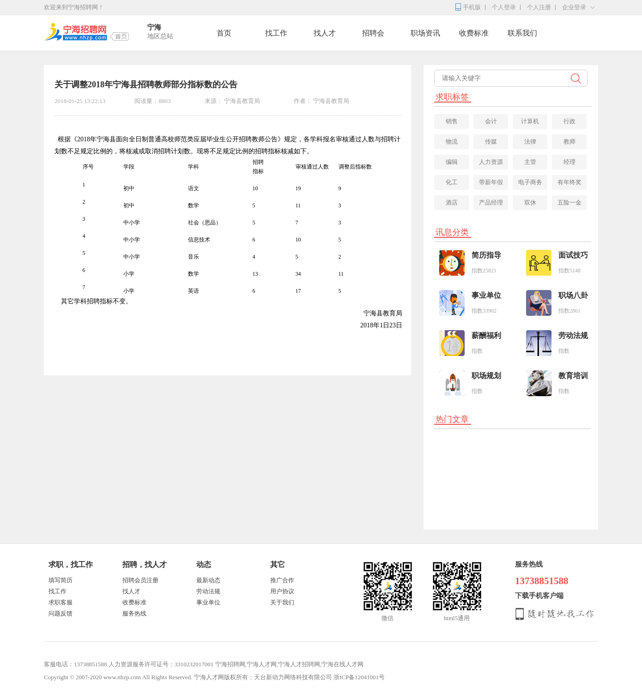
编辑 (452, 161)
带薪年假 (491, 182)
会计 (491, 121)
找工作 (276, 33)
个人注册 (539, 7)
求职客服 (60, 602)
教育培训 (573, 376)
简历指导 (486, 255)
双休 (530, 202)
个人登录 (504, 7)
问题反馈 (60, 613)
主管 (530, 161)
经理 (569, 161)
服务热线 (134, 613)
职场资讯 (425, 33)
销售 (452, 121)
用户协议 (282, 591)
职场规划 (486, 376)
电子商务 (530, 182)
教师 (569, 141)
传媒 (491, 141)
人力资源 (491, 161)
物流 (452, 141)
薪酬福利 (486, 335)
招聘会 (373, 33)
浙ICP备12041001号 (359, 677)
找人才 (325, 33)
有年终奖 (569, 182)
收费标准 (474, 33)
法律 (530, 141)
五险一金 (569, 202)
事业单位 (486, 295)
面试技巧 (573, 255)
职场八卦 (573, 295)
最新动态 (208, 580)
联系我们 (522, 33)
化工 (452, 182)
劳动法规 (573, 335)
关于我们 (282, 602)
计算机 (530, 121)
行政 (569, 121)
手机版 (472, 7)
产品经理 (491, 202)
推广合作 (282, 580)
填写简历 (60, 580)
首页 (224, 33)
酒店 (452, 202)
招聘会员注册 (140, 580)
